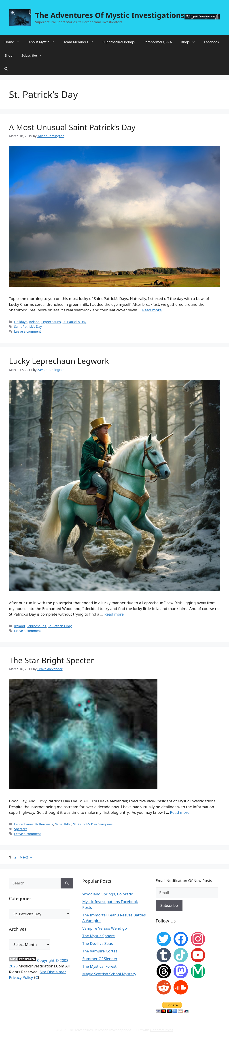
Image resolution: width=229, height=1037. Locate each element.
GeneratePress (161, 1030)
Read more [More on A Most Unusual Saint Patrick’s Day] (152, 309)
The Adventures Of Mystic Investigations (109, 15)
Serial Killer (63, 824)
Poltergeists (44, 824)
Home (14, 42)
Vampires (105, 824)
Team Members (81, 42)
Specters (20, 829)
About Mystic (44, 42)
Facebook (211, 42)
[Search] (67, 883)
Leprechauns (51, 322)
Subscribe (34, 55)
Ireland (34, 322)
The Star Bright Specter (51, 660)
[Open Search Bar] (6, 68)
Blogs (190, 42)
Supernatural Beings (118, 42)
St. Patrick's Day (75, 322)
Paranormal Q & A (158, 42)
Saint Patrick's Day (28, 326)
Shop (8, 55)
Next (26, 857)
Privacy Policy (21, 977)
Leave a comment (27, 331)
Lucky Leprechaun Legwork (59, 361)
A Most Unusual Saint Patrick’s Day (72, 127)
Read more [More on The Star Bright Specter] (179, 812)
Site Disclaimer (53, 971)
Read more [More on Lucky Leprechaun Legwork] (114, 614)
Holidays (20, 322)
